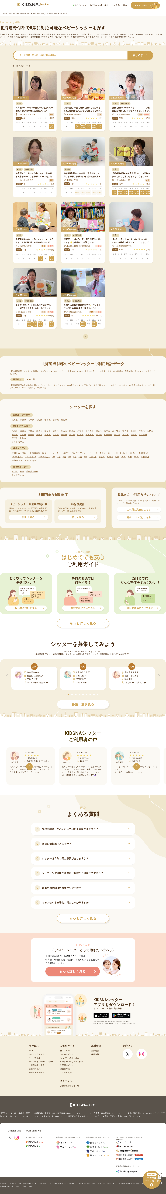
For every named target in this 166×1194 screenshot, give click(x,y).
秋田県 (47, 420)
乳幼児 (110, 457)
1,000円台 (143, 453)
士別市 (31, 434)
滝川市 (72, 434)
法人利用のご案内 (119, 5)
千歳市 (64, 434)
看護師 (103, 453)
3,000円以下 (44, 457)
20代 (123, 457)
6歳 (85, 457)
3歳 (69, 457)
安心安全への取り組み (98, 5)
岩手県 (31, 420)
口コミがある (30, 460)
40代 (136, 457)
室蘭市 (47, 431)
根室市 (56, 434)
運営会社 (3, 1183)
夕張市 (80, 431)
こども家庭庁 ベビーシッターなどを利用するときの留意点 (138, 1183)
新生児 (102, 457)
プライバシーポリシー (86, 1183)
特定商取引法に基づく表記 (9, 1186)
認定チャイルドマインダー (75, 453)
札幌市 (15, 431)
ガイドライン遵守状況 (106, 1183)
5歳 (80, 457)
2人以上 (123, 453)
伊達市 (134, 434)
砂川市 (80, 434)
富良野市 (108, 434)
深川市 (99, 434)
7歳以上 (92, 457)
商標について (27, 1186)
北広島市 (143, 434)
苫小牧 (15, 471)
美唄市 (134, 431)
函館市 (23, 431)
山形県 (56, 420)
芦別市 (142, 431)
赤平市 (15, 434)
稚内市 (125, 431)
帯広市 (64, 431)
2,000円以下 (30, 457)
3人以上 (133, 453)
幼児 (117, 457)
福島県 (64, 420)
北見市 (72, 431)
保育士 (25, 453)
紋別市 (23, 434)
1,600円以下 (17, 457)
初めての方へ (79, 5)
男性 (110, 453)
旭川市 (39, 431)
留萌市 (107, 431)
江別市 (150, 431)
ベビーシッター (64, 34)
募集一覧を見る (88, 704)
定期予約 (16, 453)
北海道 (15, 420)
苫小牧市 (116, 431)
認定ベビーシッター (51, 453)
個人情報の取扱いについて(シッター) (33, 1183)
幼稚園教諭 (35, 453)
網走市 (99, 431)
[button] (68, 694)
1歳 (58, 457)
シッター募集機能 (100, 654)
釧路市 (56, 431)
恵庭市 (125, 434)
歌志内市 (90, 434)
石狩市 (15, 438)
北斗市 (23, 438)
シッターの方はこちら (147, 5)
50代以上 (145, 457)
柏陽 (22, 471)
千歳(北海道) (32, 471)
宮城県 (39, 420)
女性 (116, 453)
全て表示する (18, 442)
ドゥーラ (93, 453)
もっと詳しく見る (87, 918)
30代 (130, 457)
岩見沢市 (90, 431)
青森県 (23, 420)
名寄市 (39, 434)
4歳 (75, 457)
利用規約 (13, 1183)
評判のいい (17, 460)
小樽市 (31, 431)
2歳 (64, 457)
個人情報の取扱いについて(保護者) (62, 1183)
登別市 (117, 434)
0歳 (53, 457)
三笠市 (47, 434)
